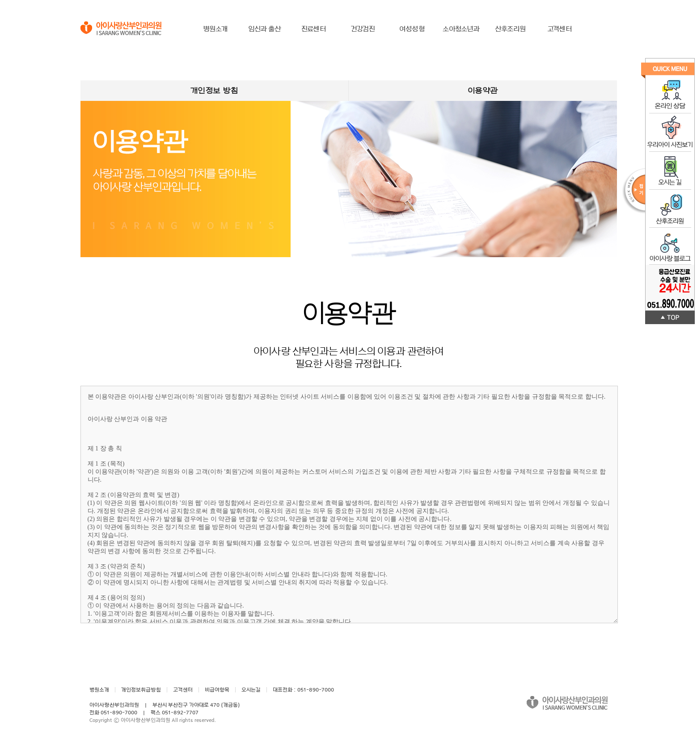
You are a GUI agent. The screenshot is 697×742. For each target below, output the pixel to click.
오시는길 (251, 689)
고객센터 (559, 29)
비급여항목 (217, 689)
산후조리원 (510, 29)
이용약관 (483, 91)
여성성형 (412, 29)
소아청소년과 (461, 29)
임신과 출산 (264, 29)
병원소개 (215, 29)
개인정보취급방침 (141, 689)
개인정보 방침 (214, 91)
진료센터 (313, 29)
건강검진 (363, 29)
